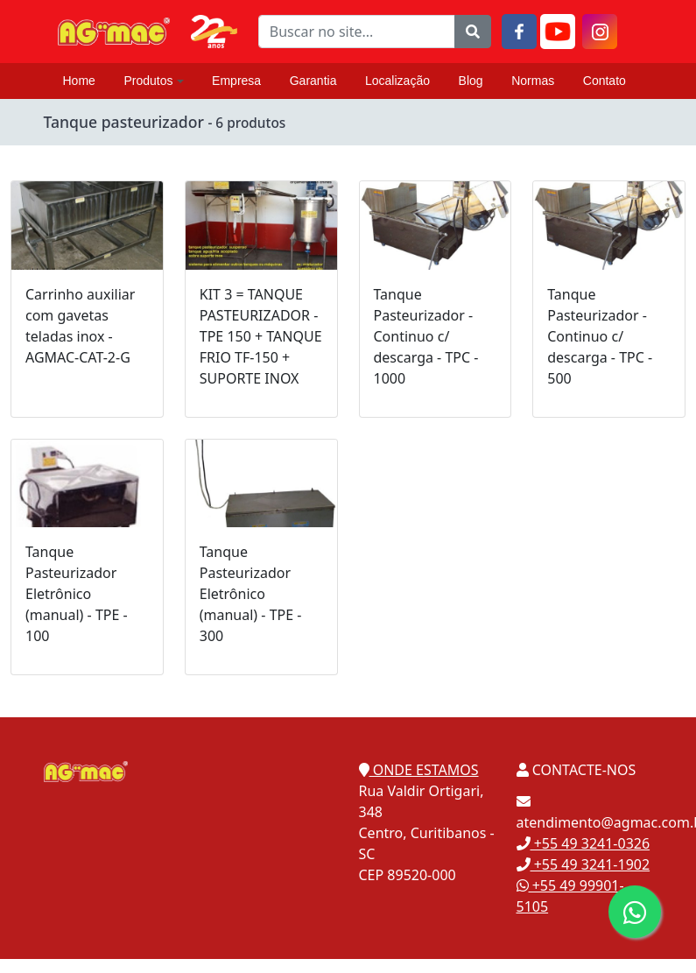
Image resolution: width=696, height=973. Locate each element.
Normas (532, 81)
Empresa (236, 81)
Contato (604, 81)
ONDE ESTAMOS (419, 769)
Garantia (313, 81)
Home (79, 81)
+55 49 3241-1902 (583, 864)
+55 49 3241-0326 (583, 843)
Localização (397, 81)
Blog (471, 81)
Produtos (153, 81)
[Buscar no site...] (356, 31)
